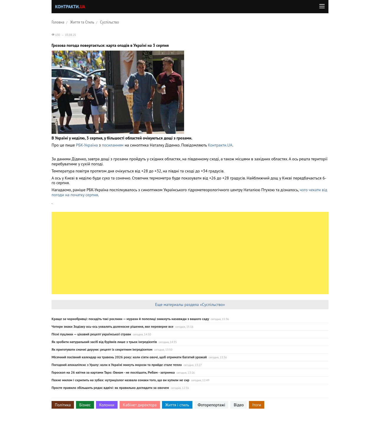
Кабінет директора (139, 404)
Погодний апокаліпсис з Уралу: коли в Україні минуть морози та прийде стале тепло (117, 364)
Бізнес (84, 404)
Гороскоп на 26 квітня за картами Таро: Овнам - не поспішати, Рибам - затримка (113, 372)
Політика (63, 404)
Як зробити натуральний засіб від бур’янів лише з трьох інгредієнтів (104, 342)
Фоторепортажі (211, 404)
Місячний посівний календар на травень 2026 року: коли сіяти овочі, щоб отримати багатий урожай (129, 357)
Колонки (107, 404)
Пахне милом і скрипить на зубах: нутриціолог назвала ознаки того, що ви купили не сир (120, 380)
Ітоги (256, 404)
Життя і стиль (177, 404)
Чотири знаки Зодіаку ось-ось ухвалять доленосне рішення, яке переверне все (113, 326)
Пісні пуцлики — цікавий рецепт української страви (91, 334)
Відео (239, 404)
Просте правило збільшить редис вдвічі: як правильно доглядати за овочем (110, 387)
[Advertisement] (190, 253)
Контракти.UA (220, 145)
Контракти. (70, 6)
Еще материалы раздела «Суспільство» (190, 304)
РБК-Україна (87, 145)
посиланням (113, 145)
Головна (58, 22)
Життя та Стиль (82, 22)
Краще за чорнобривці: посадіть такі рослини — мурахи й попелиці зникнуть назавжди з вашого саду (130, 319)
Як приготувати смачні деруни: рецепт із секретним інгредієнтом (102, 349)
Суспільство (109, 22)
